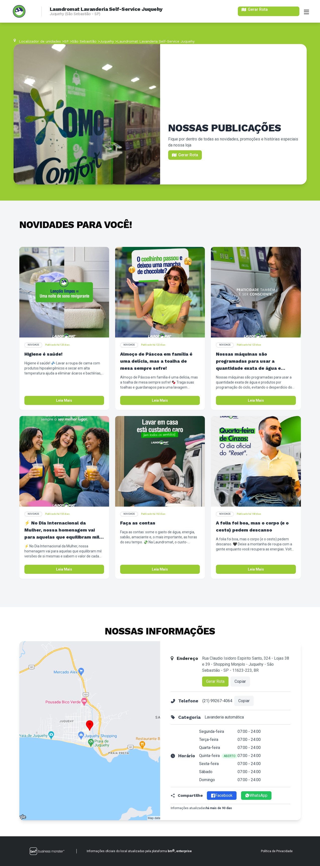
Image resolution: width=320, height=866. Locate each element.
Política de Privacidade (277, 851)
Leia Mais (64, 400)
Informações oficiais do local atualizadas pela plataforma (139, 851)
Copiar (240, 681)
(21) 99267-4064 (217, 700)
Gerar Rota (215, 681)
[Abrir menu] (306, 11)
